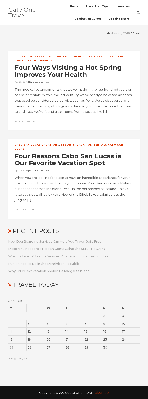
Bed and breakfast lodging (38, 56)
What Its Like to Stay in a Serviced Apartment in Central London (58, 256)
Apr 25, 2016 (21, 81)
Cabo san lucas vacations (37, 144)
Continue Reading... (25, 120)
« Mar (12, 358)
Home (115, 33)
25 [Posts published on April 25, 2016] (11, 347)
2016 (126, 33)
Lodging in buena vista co (85, 56)
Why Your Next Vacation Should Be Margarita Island (49, 271)
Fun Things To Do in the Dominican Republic (44, 264)
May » (23, 358)
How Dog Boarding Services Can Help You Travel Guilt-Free (54, 241)
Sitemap (102, 392)
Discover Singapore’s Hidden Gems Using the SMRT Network (56, 249)
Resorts (68, 144)
